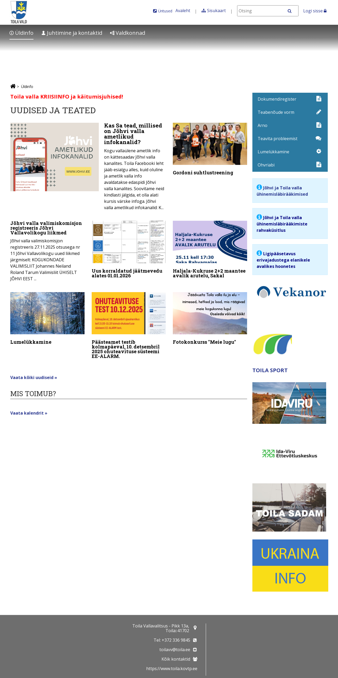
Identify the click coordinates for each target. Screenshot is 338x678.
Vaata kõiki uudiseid (32, 374)
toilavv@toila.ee (174, 649)
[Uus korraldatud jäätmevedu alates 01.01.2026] (129, 249)
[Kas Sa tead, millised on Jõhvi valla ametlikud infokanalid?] (88, 168)
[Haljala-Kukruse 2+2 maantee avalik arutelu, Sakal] (210, 249)
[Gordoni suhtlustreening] (210, 150)
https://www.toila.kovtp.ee (171, 668)
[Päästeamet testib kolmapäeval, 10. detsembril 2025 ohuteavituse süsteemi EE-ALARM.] (129, 324)
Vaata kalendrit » (28, 409)
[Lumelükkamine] (47, 317)
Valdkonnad (127, 32)
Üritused (165, 10)
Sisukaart (216, 10)
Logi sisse (314, 11)
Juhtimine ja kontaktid (71, 32)
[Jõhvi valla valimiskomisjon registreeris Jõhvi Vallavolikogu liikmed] (47, 250)
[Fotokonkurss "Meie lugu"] (210, 317)
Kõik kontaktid (175, 659)
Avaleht (182, 10)
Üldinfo (21, 32)
